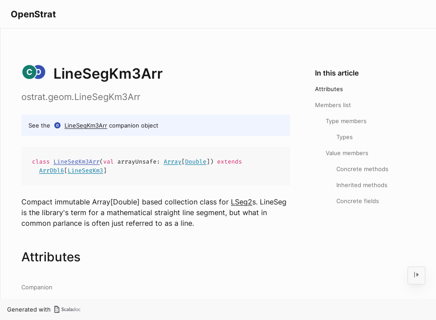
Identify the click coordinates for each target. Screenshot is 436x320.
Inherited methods (362, 184)
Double (195, 161)
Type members (346, 120)
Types (344, 136)
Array (173, 161)
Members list (333, 104)
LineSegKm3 (85, 170)
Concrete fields (357, 200)
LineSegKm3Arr (86, 125)
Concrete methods (362, 168)
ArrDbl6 (51, 170)
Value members (347, 152)
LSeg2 (241, 201)
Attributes (329, 88)
